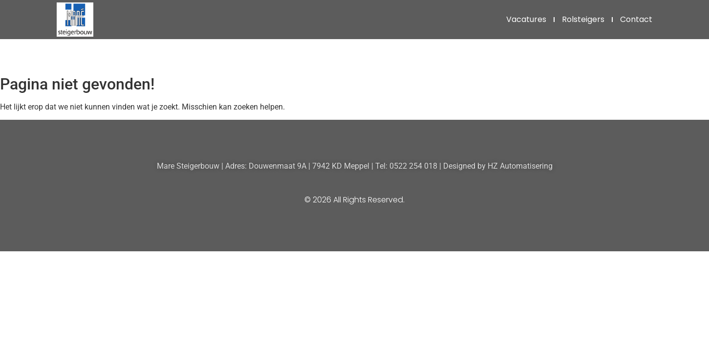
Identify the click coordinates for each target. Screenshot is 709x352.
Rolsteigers (583, 19)
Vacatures (526, 19)
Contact (636, 19)
